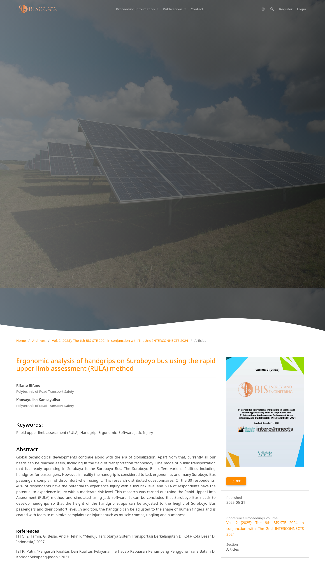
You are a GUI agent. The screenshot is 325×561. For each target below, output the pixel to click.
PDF (238, 481)
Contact (197, 9)
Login (301, 9)
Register (285, 9)
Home (21, 340)
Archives (39, 340)
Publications (173, 9)
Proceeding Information (136, 9)
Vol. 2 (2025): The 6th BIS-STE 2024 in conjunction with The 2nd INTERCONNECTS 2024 (120, 340)
